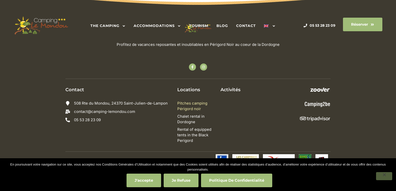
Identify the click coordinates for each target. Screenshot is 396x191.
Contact (246, 25)
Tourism (198, 25)
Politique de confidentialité (236, 180)
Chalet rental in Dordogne (192, 119)
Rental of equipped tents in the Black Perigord (195, 135)
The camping (108, 25)
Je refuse (181, 180)
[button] (362, 24)
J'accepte (144, 180)
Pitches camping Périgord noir (193, 106)
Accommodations (157, 25)
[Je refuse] (384, 176)
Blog (222, 25)
